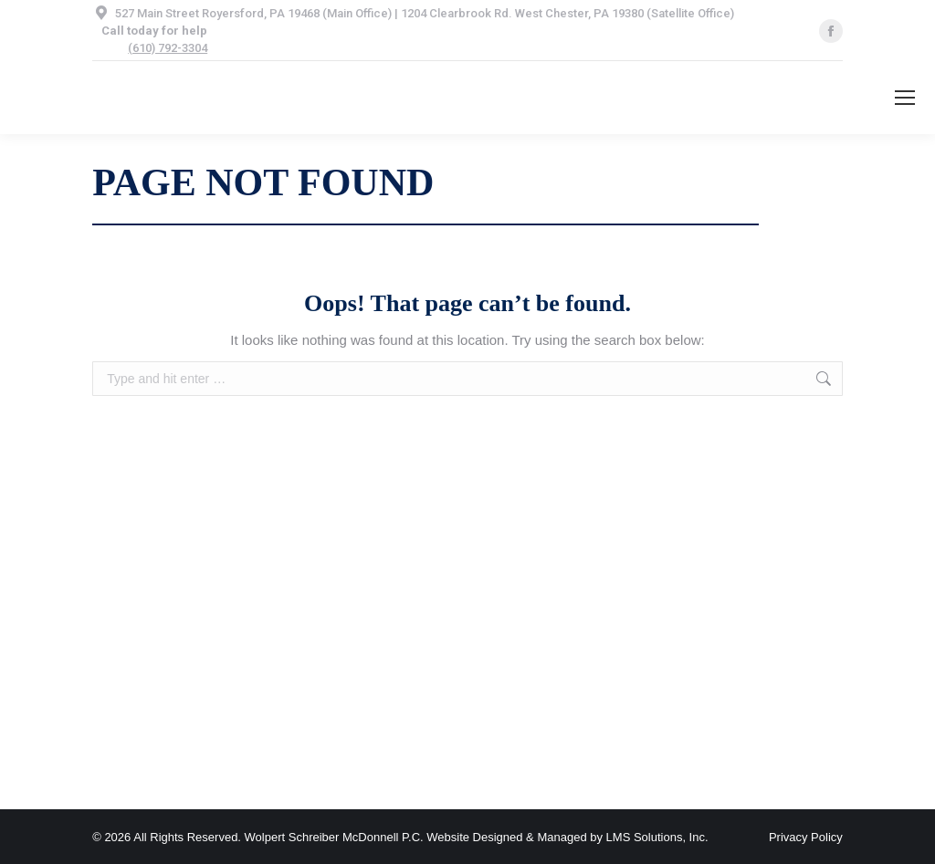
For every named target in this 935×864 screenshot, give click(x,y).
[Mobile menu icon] (905, 97)
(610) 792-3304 (167, 48)
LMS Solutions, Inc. (657, 837)
